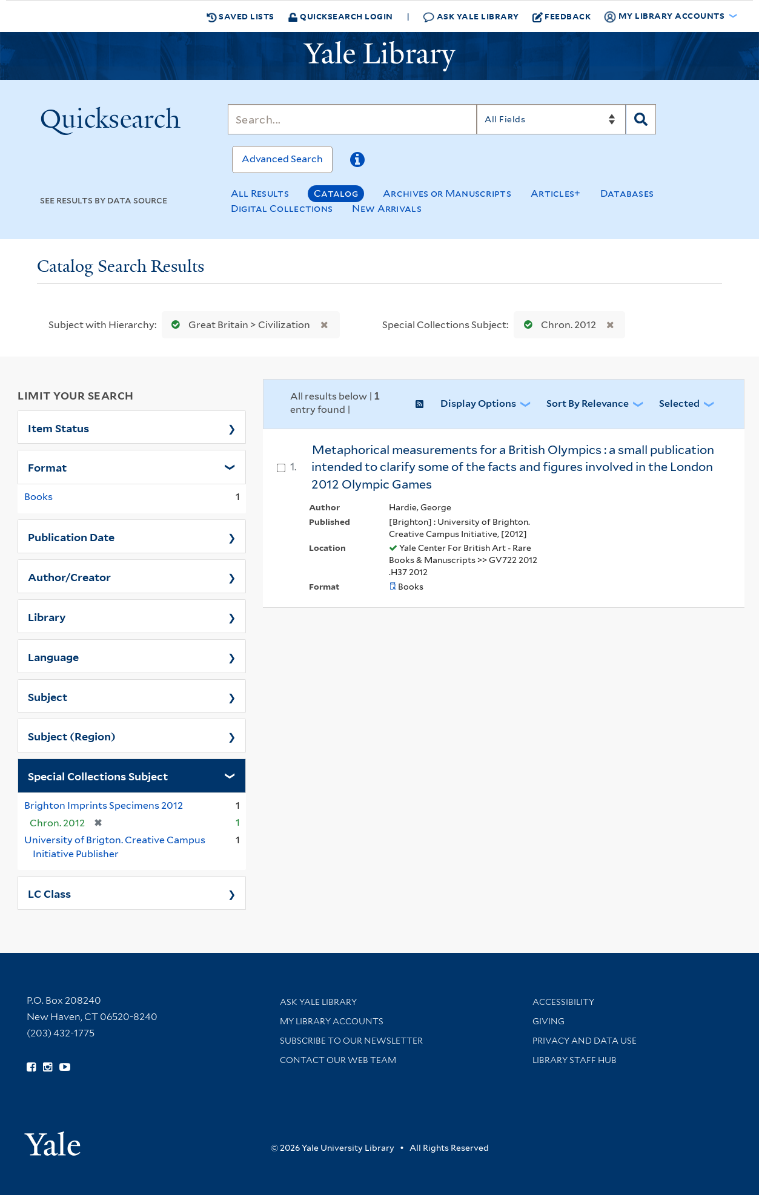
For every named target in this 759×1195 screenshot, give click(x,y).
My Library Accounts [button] (665, 16)
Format (47, 466)
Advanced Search (282, 159)
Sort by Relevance (587, 403)
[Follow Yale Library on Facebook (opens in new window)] (31, 1067)
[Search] (352, 119)
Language (53, 656)
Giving (548, 1021)
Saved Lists (240, 16)
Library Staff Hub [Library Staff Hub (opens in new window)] (574, 1060)
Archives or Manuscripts (447, 193)
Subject (47, 696)
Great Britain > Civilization (238, 325)
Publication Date (71, 536)
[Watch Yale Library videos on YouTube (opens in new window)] (64, 1067)
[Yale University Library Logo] (380, 56)
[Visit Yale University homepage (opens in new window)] (52, 1139)
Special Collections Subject (98, 775)
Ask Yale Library (471, 16)
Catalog (336, 193)
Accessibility (563, 1002)
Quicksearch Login (340, 16)
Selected (679, 403)
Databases (627, 193)
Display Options (478, 403)
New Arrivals (387, 208)
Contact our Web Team (338, 1060)
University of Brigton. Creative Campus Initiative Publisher (114, 847)
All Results (260, 193)
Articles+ (556, 193)
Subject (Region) (72, 735)
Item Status (58, 427)
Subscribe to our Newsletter (351, 1040)
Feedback (561, 16)
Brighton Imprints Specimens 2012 (103, 805)
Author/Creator (69, 576)
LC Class (49, 893)
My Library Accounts (331, 1021)
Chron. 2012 (557, 325)
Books (38, 496)
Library (47, 616)
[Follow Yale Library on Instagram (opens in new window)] (47, 1067)
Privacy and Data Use (584, 1040)
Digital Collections (282, 208)
